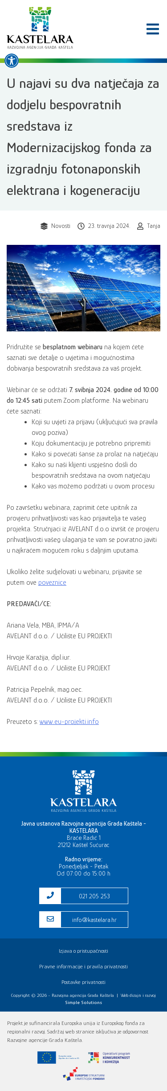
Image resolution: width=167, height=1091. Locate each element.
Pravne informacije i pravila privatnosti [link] (83, 966)
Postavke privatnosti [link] (83, 982)
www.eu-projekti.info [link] (69, 722)
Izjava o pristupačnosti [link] (83, 950)
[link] (11, 60)
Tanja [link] (153, 225)
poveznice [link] (52, 583)
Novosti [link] (60, 225)
